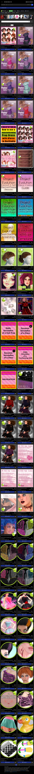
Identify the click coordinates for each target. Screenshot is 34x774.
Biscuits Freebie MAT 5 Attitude (6, 414)
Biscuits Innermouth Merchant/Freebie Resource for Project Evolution (7, 193)
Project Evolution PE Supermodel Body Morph (7, 217)
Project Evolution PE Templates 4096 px (24, 242)
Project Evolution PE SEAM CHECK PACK (24, 217)
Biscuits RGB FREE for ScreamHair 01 (7, 660)
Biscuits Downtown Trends (5, 684)
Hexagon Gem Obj (4, 316)
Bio (6, 12)
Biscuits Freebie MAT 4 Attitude (23, 414)
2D (18, 47)
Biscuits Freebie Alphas (22, 389)
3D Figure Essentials (4, 47)
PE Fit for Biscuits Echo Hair (5, 266)
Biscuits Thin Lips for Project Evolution (24, 168)
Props (22, 736)
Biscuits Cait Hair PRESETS (5, 45)
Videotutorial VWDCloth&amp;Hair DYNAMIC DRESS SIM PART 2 (24, 340)
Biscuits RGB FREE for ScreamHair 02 (24, 635)
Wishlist (2, 12)
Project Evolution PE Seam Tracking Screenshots (7, 242)
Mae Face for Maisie (4, 291)
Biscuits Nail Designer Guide (22, 758)
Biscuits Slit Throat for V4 (22, 512)
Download (8, 49)
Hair (8, 170)
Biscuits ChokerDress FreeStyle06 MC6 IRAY (7, 70)
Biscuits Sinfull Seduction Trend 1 (23, 586)
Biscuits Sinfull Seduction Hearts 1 (6, 635)
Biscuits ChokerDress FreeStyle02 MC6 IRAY (7, 119)
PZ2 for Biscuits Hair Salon (22, 488)
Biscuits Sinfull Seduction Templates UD (7, 611)
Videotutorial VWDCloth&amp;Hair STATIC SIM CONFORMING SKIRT (24, 365)
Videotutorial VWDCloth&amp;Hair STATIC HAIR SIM (7, 340)
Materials (19, 121)
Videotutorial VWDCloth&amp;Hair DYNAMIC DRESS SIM (7, 365)
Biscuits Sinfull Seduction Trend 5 (23, 537)
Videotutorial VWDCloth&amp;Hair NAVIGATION (7, 389)
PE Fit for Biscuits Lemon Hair (23, 266)
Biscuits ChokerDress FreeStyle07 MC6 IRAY (24, 45)
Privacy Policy (15, 771)
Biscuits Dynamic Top (21, 709)
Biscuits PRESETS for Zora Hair (6, 168)
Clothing (25, 367)
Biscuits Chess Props (4, 758)
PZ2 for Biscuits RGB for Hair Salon (7, 488)
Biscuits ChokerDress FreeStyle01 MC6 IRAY (24, 119)
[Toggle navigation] (2, 2)
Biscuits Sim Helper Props (5, 512)
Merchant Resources (4, 195)
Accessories (26, 662)
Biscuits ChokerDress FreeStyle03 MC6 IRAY (24, 94)
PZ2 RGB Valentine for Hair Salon (23, 463)
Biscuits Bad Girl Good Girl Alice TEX (24, 316)
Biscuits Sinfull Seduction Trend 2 (6, 586)
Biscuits (3, 46)
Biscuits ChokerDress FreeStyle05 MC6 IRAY (24, 70)
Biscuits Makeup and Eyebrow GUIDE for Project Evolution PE (24, 193)
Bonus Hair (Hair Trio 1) (22, 684)
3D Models (2, 318)
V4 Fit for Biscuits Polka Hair (22, 291)
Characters (9, 711)
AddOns (9, 416)
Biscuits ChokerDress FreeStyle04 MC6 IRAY (7, 94)
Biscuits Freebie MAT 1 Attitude (6, 463)
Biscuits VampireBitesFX (22, 660)
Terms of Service (23, 770)
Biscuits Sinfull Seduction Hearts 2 (23, 611)
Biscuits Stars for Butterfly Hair (6, 537)
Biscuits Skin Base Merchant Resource (7, 709)
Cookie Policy (8, 771)
